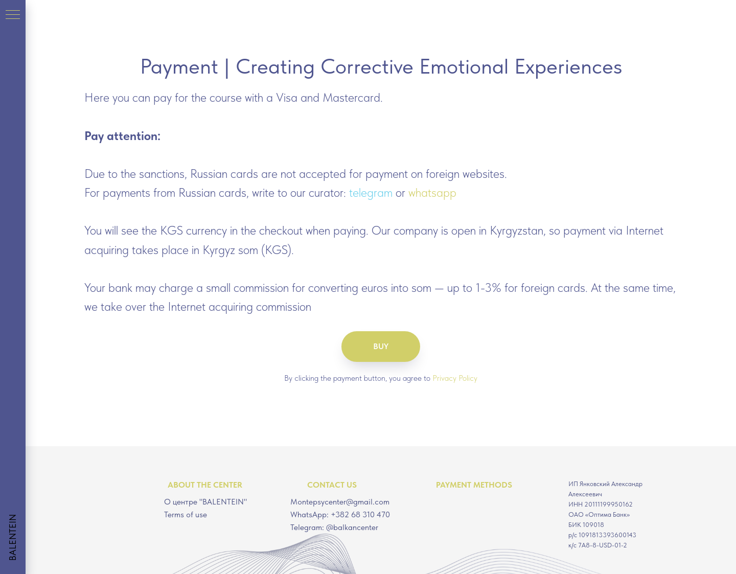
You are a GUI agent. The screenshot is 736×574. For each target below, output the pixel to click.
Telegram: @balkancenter (334, 527)
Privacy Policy (454, 378)
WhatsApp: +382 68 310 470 (340, 514)
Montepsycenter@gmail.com (339, 502)
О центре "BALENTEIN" (205, 502)
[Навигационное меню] (13, 15)
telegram (371, 192)
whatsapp (432, 192)
